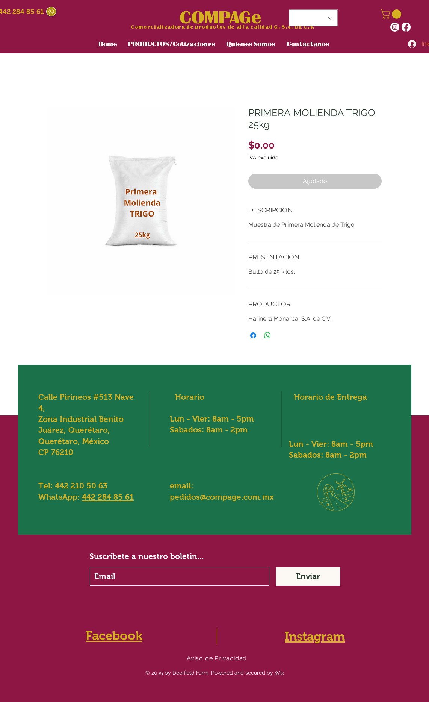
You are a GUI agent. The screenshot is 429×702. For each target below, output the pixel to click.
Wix (279, 673)
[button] (392, 14)
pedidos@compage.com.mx (222, 497)
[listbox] (313, 17)
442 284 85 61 (108, 497)
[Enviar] (308, 576)
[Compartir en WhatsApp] (267, 335)
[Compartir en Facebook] (253, 335)
